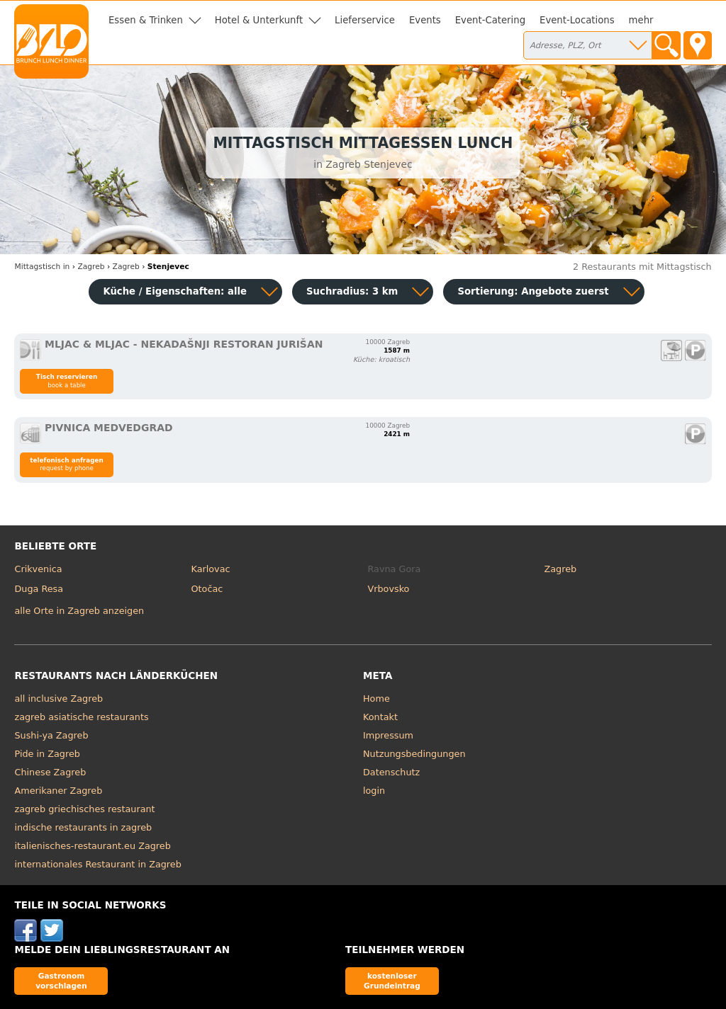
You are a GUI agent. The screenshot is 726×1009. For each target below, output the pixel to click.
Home (376, 698)
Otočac (207, 588)
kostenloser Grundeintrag (392, 980)
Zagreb (560, 569)
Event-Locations (577, 20)
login (374, 790)
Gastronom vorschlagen (61, 980)
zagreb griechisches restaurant (84, 809)
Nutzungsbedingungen (414, 753)
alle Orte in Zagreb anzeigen (79, 610)
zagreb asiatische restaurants (81, 717)
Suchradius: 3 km (352, 291)
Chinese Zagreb (50, 772)
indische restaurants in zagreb (83, 827)
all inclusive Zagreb (58, 698)
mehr (641, 20)
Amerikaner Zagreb (58, 790)
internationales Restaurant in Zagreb (97, 864)
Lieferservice (365, 20)
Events (425, 20)
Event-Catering (490, 20)
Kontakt (380, 717)
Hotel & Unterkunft (259, 20)
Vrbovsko (389, 588)
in (41, 266)
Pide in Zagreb (46, 753)
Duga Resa (38, 588)
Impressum (388, 735)
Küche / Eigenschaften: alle (175, 291)
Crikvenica (38, 569)
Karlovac (210, 569)
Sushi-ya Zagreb (51, 735)
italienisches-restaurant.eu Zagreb (92, 845)
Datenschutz (391, 772)
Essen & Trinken (145, 20)
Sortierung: (532, 291)
